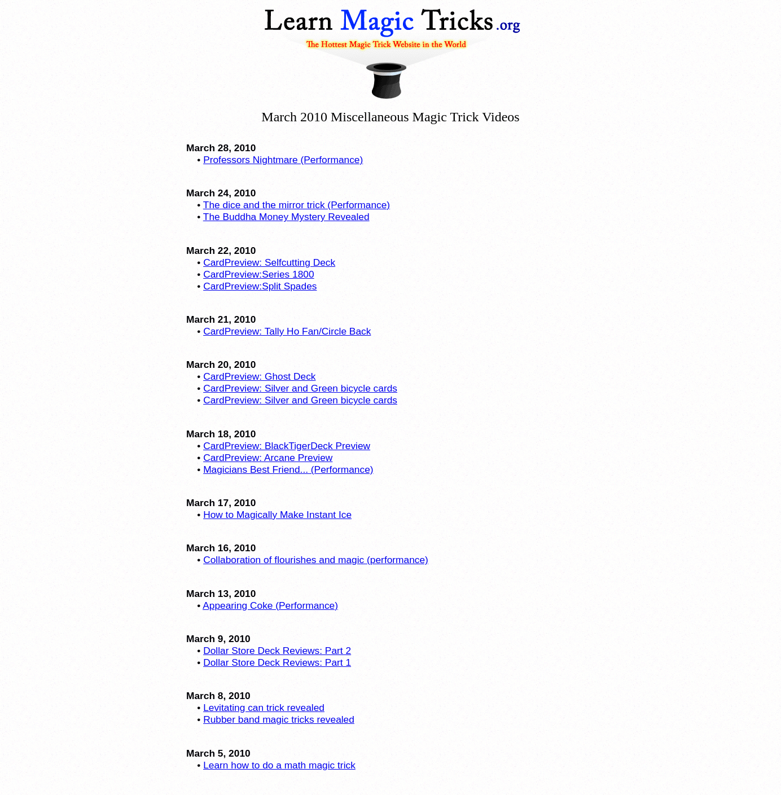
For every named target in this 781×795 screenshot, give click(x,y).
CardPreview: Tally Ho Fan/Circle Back (287, 331)
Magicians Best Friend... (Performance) (288, 469)
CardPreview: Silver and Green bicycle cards (300, 388)
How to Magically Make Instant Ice (277, 514)
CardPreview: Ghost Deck (259, 376)
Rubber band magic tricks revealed (278, 719)
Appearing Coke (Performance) (270, 605)
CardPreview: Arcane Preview (267, 457)
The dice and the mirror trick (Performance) (296, 204)
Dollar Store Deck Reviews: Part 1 (277, 662)
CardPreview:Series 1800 (258, 274)
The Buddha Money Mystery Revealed (286, 216)
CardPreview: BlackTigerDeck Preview (286, 445)
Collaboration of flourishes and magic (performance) (315, 559)
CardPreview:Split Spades (260, 286)
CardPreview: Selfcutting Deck (269, 262)
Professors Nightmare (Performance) (283, 159)
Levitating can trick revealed (263, 707)
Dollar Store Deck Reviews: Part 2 (277, 650)
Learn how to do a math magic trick (279, 765)
